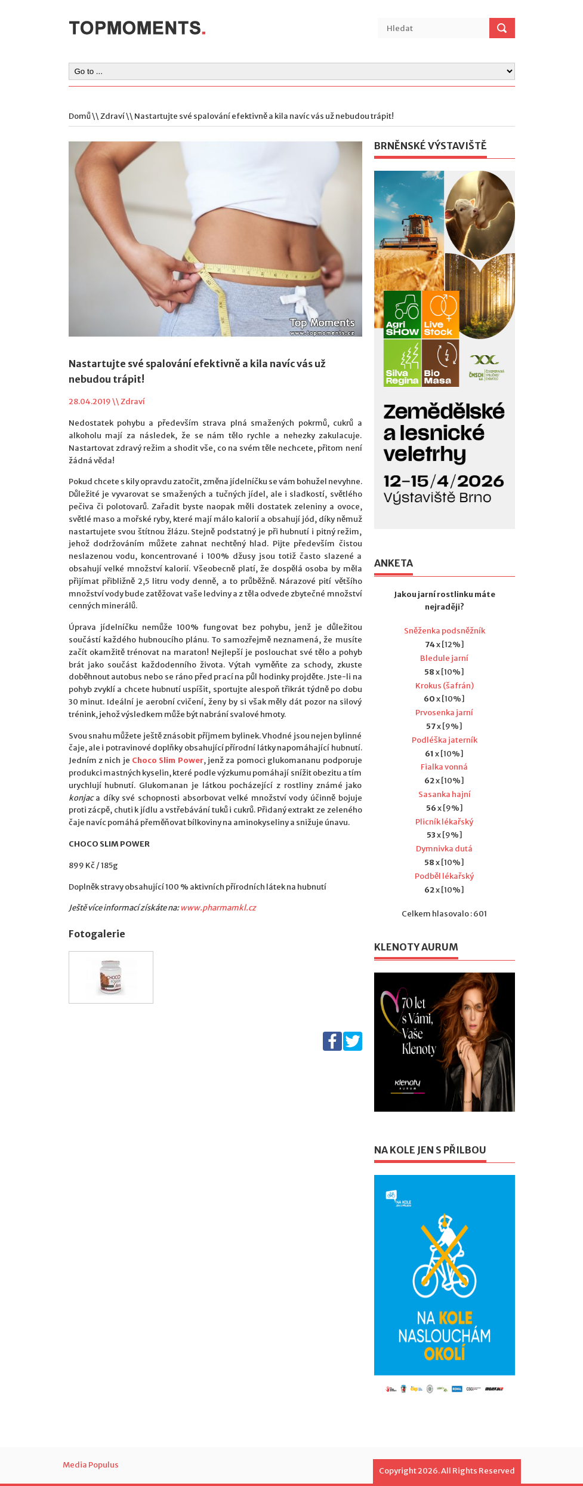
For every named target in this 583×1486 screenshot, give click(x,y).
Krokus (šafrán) (444, 686)
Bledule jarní (444, 658)
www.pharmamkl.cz (218, 908)
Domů (80, 116)
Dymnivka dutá (444, 849)
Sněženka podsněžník (444, 631)
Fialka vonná (444, 767)
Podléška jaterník (444, 740)
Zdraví (112, 116)
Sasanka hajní (444, 794)
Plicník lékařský (444, 822)
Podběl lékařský (444, 876)
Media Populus (91, 1465)
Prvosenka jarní (444, 712)
